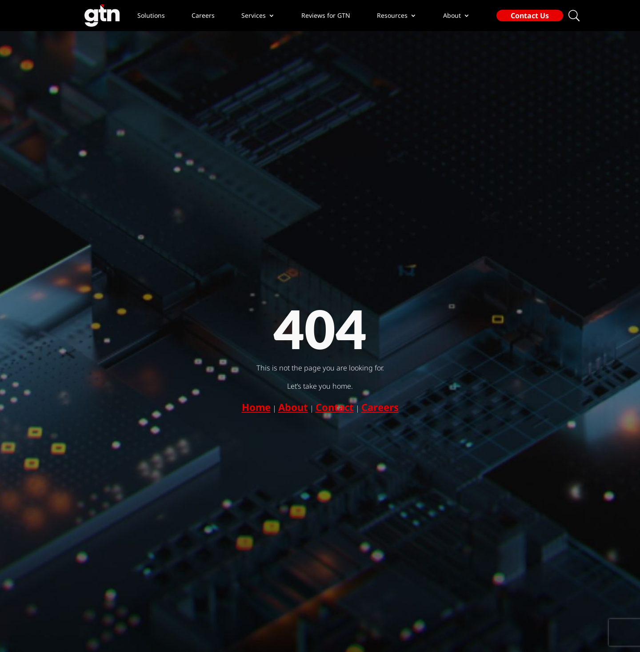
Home (256, 407)
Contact (335, 407)
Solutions (151, 15)
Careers (203, 15)
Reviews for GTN (325, 15)
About (293, 407)
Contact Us (530, 15)
